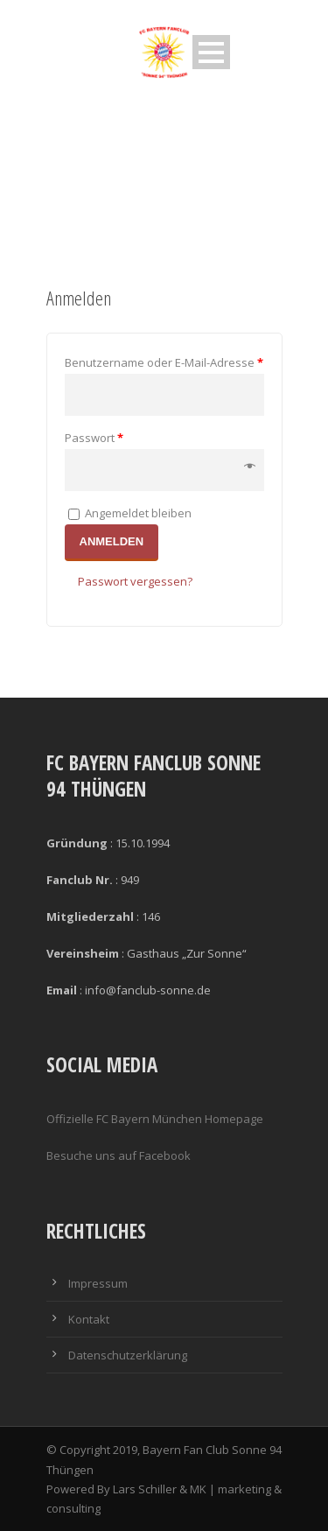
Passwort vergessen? (135, 581)
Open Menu (211, 52)
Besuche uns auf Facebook (118, 1155)
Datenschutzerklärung (127, 1355)
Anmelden (112, 541)
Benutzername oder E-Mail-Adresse (164, 362)
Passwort (94, 438)
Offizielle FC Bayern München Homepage (154, 1119)
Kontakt (88, 1319)
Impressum (98, 1283)
